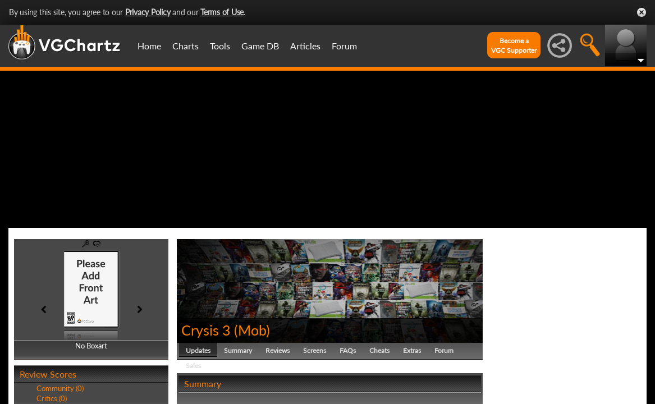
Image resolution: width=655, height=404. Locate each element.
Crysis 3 (206, 330)
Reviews (277, 350)
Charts (185, 45)
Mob (252, 330)
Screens (314, 350)
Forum (344, 45)
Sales (193, 365)
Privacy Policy (148, 12)
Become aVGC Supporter (514, 45)
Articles (305, 45)
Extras (412, 350)
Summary (238, 350)
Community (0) (60, 388)
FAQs (348, 350)
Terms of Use (222, 12)
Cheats (379, 350)
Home (149, 45)
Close (641, 12)
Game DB (260, 45)
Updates (198, 350)
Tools (220, 45)
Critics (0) (51, 398)
